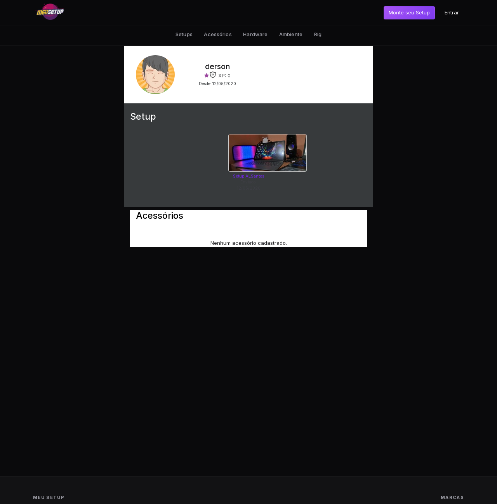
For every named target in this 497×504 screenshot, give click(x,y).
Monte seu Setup (409, 12)
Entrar (452, 12)
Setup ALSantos (248, 176)
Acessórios (217, 34)
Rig (317, 34)
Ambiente (290, 34)
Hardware (255, 34)
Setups (184, 34)
